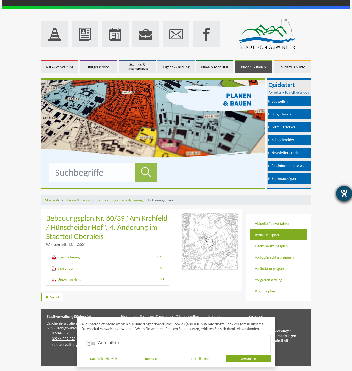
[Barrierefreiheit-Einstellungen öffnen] (344, 193)
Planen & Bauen (77, 200)
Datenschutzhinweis (103, 359)
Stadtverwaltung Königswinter (71, 316)
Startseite (52, 200)
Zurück (52, 298)
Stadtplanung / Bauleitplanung (119, 200)
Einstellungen (200, 359)
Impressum (151, 359)
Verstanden (248, 359)
